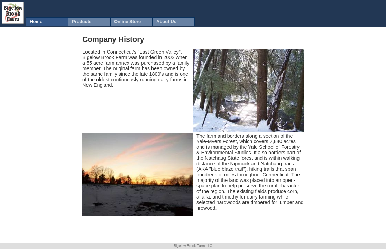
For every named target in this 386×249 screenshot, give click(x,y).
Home (36, 21)
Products (81, 21)
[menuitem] (47, 21)
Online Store (127, 21)
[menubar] (110, 21)
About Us (166, 21)
